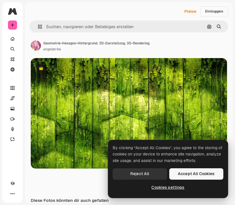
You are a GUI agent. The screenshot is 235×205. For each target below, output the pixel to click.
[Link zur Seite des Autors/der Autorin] (36, 45)
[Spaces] (12, 98)
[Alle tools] (12, 88)
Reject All (139, 173)
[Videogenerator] (12, 118)
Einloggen (214, 11)
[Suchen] (12, 49)
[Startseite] (12, 38)
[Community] (12, 69)
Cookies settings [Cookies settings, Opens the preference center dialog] (167, 187)
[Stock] (12, 59)
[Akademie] (12, 183)
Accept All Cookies (196, 173)
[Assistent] (12, 139)
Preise (190, 11)
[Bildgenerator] (12, 108)
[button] (38, 26)
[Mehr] (12, 193)
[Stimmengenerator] (12, 129)
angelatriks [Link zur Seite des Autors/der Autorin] (52, 49)
